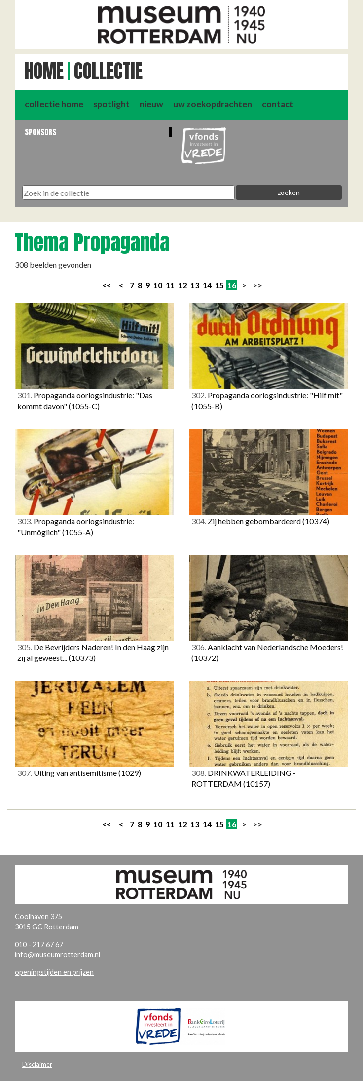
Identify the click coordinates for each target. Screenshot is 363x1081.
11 (170, 285)
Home (44, 71)
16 (231, 285)
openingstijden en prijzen (54, 972)
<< (106, 285)
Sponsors (40, 132)
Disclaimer (37, 1064)
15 (219, 285)
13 (194, 285)
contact (277, 104)
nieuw (151, 104)
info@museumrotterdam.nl (57, 954)
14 (207, 285)
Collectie (108, 71)
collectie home (54, 104)
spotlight (111, 104)
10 (157, 285)
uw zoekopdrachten (212, 104)
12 (182, 285)
